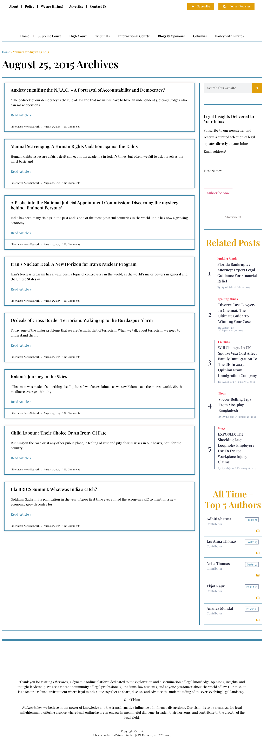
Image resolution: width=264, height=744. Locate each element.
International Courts (134, 36)
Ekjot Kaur (216, 589)
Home (24, 36)
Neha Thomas (218, 566)
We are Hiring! (52, 6)
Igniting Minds (227, 258)
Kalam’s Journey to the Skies (39, 376)
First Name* (213, 170)
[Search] (257, 88)
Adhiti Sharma (219, 519)
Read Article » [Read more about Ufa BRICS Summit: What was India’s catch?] (21, 514)
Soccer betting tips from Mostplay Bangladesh (234, 405)
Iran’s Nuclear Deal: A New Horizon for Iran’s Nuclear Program (74, 264)
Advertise (76, 6)
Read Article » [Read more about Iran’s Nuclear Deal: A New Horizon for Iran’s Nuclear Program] (21, 289)
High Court (78, 36)
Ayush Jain (227, 287)
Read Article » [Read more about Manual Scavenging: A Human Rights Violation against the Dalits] (21, 171)
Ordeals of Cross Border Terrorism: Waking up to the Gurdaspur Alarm (82, 320)
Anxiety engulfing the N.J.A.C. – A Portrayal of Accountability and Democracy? (88, 90)
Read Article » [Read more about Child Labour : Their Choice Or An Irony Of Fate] (21, 458)
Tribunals (102, 36)
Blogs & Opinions (171, 36)
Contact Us (98, 6)
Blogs (222, 393)
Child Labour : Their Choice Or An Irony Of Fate (58, 433)
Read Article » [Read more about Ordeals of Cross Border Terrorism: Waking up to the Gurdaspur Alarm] (21, 345)
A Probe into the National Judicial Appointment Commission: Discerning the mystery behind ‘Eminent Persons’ (94, 205)
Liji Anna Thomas (222, 542)
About (13, 6)
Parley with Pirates (229, 36)
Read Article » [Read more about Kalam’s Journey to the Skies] (21, 401)
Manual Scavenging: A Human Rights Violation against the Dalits (74, 146)
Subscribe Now (218, 193)
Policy (29, 6)
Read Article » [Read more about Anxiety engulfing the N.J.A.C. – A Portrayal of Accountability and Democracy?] (21, 115)
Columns (200, 36)
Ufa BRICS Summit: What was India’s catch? (54, 489)
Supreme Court (49, 36)
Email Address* (215, 151)
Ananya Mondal (220, 612)
